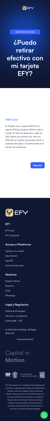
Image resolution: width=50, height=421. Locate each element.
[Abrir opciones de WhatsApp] (44, 415)
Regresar (37, 165)
